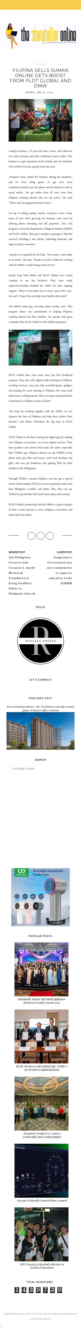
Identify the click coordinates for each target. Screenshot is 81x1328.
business (40, 64)
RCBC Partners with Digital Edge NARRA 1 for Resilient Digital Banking (42, 1067)
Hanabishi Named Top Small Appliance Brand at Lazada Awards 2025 (42, 1000)
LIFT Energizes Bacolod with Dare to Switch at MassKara (42, 1266)
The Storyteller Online (41, 1314)
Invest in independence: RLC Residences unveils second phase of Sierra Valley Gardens (40, 708)
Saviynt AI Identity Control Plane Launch (42, 1200)
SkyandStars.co (41, 1319)
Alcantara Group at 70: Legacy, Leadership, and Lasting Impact (42, 1135)
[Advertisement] (40, 820)
